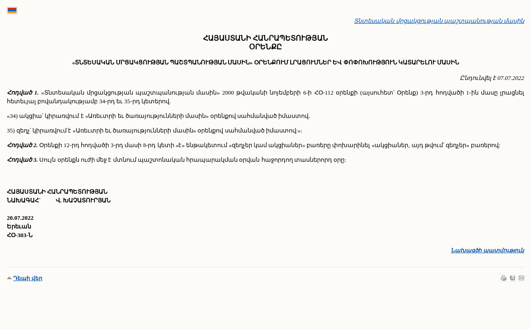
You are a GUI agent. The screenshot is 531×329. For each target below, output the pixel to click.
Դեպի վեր (27, 278)
